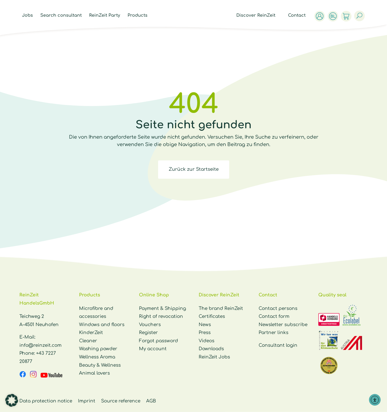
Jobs (26, 16)
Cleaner (88, 340)
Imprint (86, 401)
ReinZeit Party (103, 16)
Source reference (120, 401)
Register (148, 332)
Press (205, 332)
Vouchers (150, 324)
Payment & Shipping (162, 308)
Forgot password (158, 340)
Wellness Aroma (97, 357)
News (205, 324)
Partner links (273, 332)
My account (153, 348)
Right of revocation (161, 316)
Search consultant (59, 16)
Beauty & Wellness (100, 365)
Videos (206, 340)
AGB (151, 401)
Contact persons (278, 308)
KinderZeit (91, 332)
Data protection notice (45, 401)
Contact (298, 16)
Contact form (274, 316)
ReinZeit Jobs (214, 357)
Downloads (211, 348)
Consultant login (278, 345)
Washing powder (98, 348)
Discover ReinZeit (257, 16)
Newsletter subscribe (283, 324)
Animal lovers (94, 373)
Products (136, 16)
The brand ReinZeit (221, 308)
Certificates (212, 316)
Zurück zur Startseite (194, 169)
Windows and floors (101, 324)
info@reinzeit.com (40, 345)
